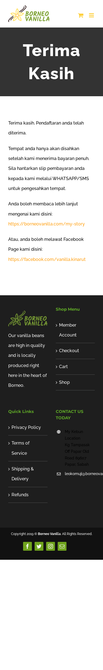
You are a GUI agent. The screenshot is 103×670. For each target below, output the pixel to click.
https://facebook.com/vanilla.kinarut (47, 259)
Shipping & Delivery (23, 473)
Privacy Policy (26, 427)
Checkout (69, 350)
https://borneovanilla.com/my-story (46, 224)
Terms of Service (20, 448)
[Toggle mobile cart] (80, 15)
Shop (64, 382)
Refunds (20, 494)
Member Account (68, 330)
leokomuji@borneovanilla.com (80, 474)
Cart (63, 366)
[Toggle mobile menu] (92, 15)
